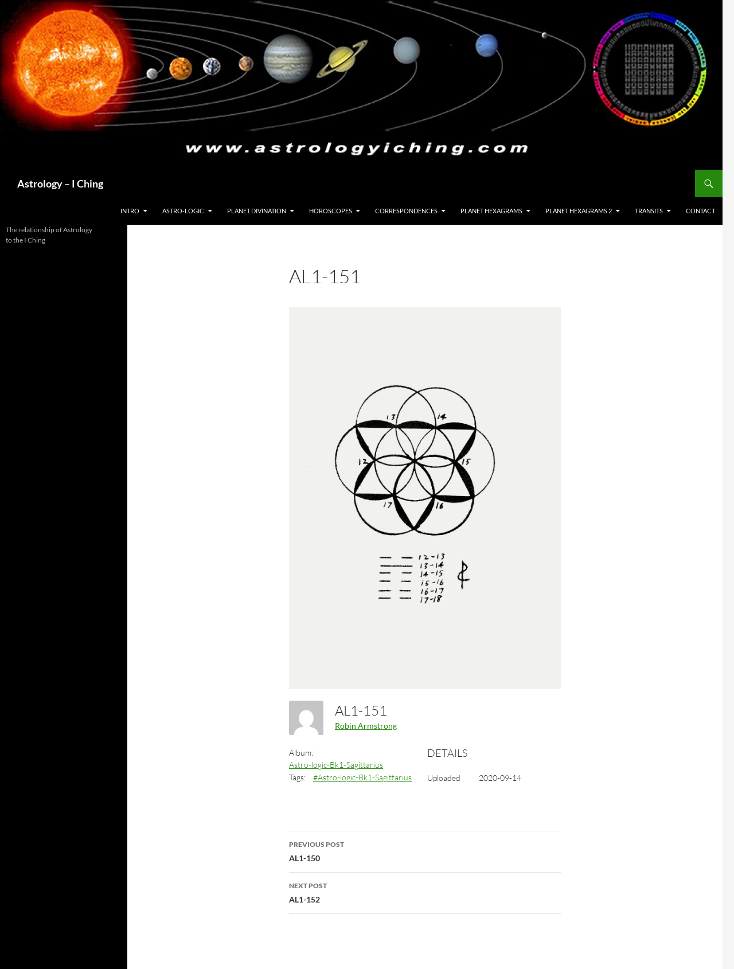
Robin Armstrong (366, 725)
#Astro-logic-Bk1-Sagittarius (362, 777)
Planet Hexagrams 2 (578, 210)
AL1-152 (425, 891)
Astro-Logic (183, 210)
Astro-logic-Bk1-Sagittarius (336, 764)
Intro (129, 210)
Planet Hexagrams (491, 210)
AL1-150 (425, 850)
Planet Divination (256, 210)
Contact (700, 210)
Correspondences (406, 210)
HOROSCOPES (330, 210)
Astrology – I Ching (60, 183)
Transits (649, 210)
